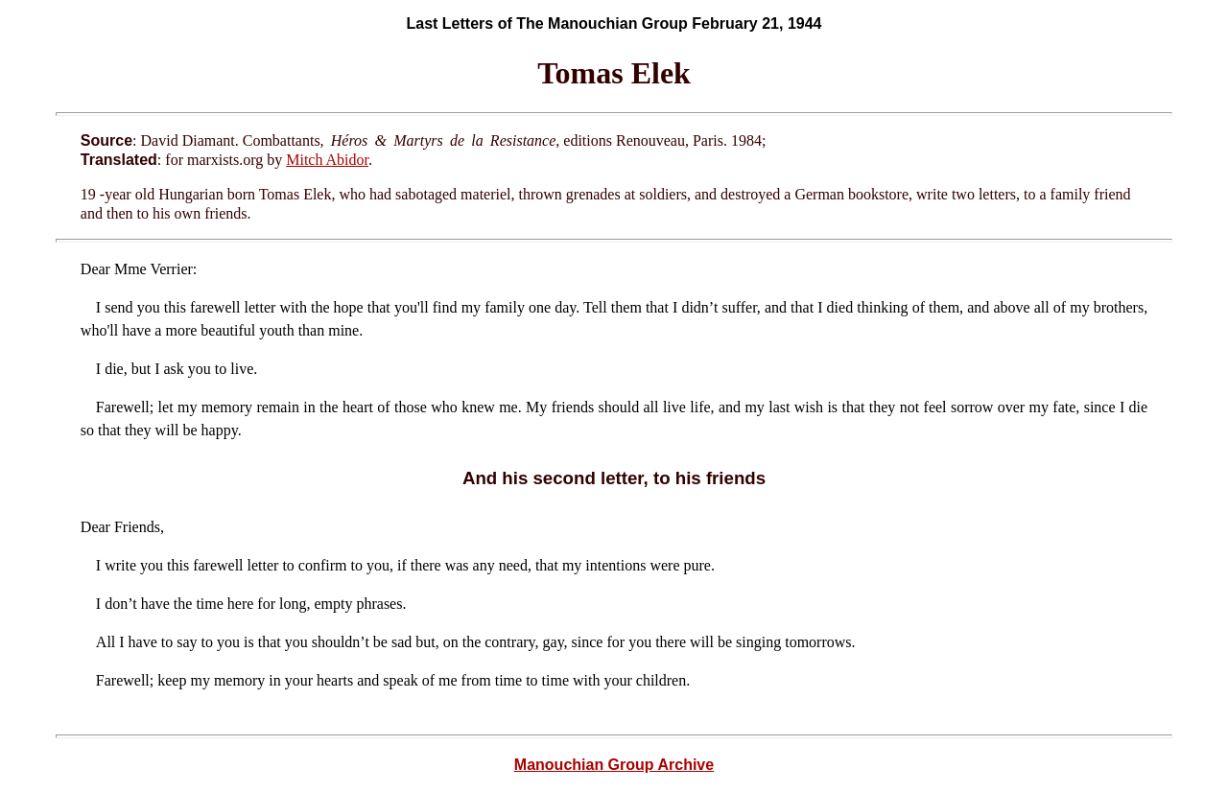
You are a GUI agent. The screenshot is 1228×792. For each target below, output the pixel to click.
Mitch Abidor (327, 159)
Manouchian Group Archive (614, 765)
